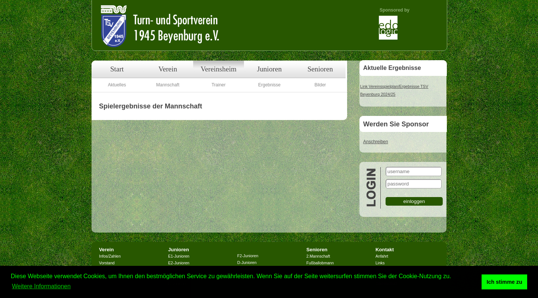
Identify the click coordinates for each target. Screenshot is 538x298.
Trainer (218, 84)
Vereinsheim (218, 69)
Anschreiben (375, 141)
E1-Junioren (178, 256)
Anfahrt (381, 256)
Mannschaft (167, 84)
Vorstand (107, 263)
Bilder (320, 84)
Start (117, 69)
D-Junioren (247, 262)
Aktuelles (117, 84)
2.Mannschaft (318, 256)
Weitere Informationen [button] (41, 286)
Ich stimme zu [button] (504, 282)
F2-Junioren (247, 256)
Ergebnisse (269, 84)
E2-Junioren (178, 263)
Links (380, 263)
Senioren (320, 69)
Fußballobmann (320, 263)
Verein (167, 69)
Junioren (269, 69)
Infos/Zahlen (110, 256)
